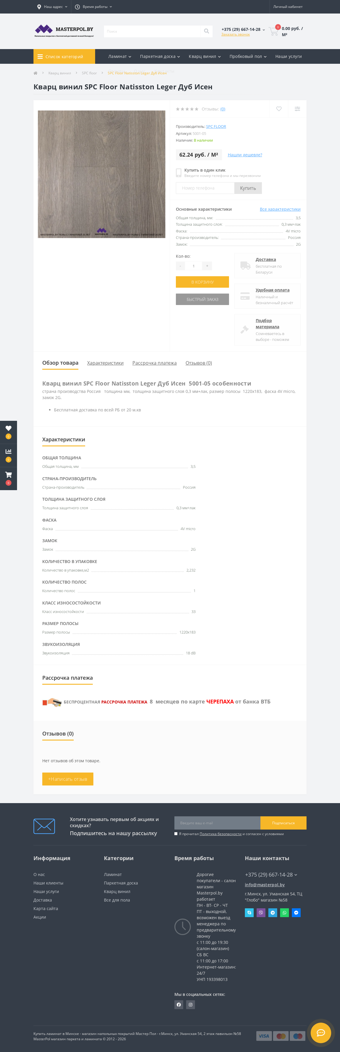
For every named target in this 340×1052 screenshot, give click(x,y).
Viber (261, 913)
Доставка (266, 259)
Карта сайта (45, 908)
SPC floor (216, 126)
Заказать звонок (235, 34)
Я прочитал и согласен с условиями (231, 833)
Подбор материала (267, 323)
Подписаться (283, 822)
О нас (140, 71)
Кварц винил (117, 891)
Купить (248, 188)
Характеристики (105, 363)
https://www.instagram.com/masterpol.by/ (190, 1005)
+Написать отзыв (67, 779)
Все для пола (117, 900)
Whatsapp (284, 913)
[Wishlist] (279, 109)
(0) (223, 109)
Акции (39, 917)
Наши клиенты (48, 883)
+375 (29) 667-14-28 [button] (271, 874)
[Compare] (297, 109)
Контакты (164, 71)
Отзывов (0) (199, 363)
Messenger (296, 913)
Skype (249, 913)
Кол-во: (183, 256)
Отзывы (116, 71)
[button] (8, 478)
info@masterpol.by (265, 884)
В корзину (202, 282)
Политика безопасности (221, 833)
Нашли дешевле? (245, 155)
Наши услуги (288, 56)
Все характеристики (280, 209)
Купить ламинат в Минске (56, 1033)
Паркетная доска (121, 883)
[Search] (206, 31)
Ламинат (113, 874)
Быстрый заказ (202, 299)
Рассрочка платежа (154, 363)
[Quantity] (193, 266)
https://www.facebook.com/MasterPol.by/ (179, 1005)
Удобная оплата (272, 290)
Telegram (273, 913)
